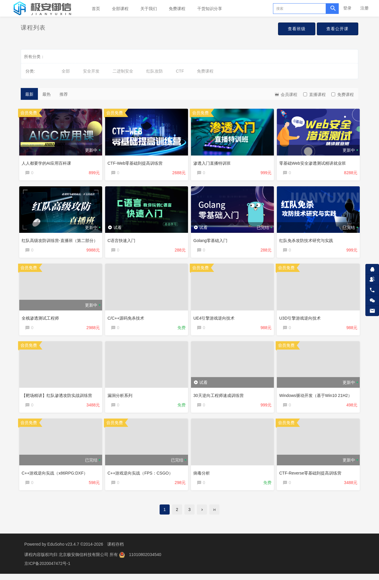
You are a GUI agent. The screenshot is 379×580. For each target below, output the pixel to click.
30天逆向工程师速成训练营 (220, 397)
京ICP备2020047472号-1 (47, 569)
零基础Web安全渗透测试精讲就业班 (314, 161)
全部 (66, 71)
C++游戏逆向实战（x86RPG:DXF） (56, 476)
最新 (29, 94)
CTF (180, 71)
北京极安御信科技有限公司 (84, 560)
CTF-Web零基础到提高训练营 (136, 161)
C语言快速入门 (123, 240)
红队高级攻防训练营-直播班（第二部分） (61, 240)
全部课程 (120, 8)
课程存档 (115, 550)
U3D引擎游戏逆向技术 (301, 319)
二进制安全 (123, 71)
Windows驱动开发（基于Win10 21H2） (317, 397)
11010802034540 (145, 560)
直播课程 (314, 94)
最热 (46, 94)
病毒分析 (203, 476)
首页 (96, 8)
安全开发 (91, 71)
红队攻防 (154, 71)
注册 (364, 8)
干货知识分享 (209, 8)
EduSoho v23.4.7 (63, 550)
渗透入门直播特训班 (213, 161)
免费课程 (177, 8)
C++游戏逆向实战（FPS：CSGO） (141, 476)
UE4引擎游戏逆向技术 (215, 319)
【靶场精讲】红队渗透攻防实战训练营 (58, 397)
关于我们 (148, 8)
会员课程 (285, 94)
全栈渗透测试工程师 (41, 319)
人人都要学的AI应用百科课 (48, 161)
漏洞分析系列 (121, 397)
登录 (347, 8)
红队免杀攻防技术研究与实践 (308, 240)
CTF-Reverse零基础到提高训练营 (312, 476)
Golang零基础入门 (212, 240)
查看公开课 (336, 29)
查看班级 (294, 29)
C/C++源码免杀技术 (127, 319)
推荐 (64, 94)
